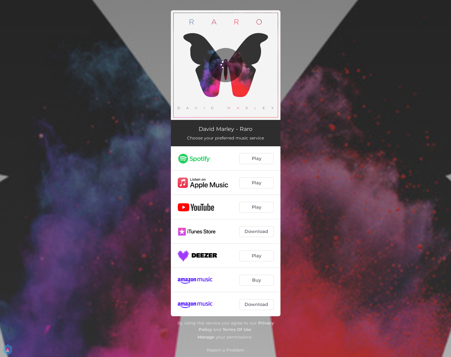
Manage (206, 337)
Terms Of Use (237, 329)
